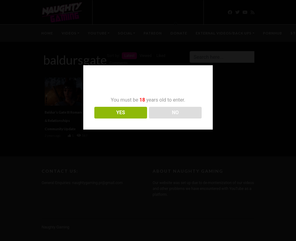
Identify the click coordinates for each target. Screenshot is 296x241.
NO (175, 112)
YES (120, 112)
